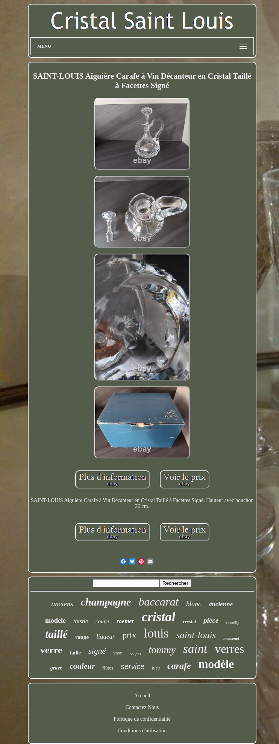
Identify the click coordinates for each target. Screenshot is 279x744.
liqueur (105, 636)
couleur (82, 666)
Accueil (142, 695)
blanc (193, 604)
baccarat (158, 601)
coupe (102, 621)
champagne (106, 602)
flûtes (107, 668)
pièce (210, 620)
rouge (82, 637)
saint (195, 649)
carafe (179, 666)
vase (117, 653)
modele (55, 620)
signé (97, 651)
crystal (189, 621)
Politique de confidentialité (142, 719)
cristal (158, 617)
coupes (135, 653)
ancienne (221, 604)
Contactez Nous (142, 707)
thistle (80, 621)
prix (129, 635)
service (132, 666)
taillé (56, 634)
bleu (156, 668)
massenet (231, 638)
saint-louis (196, 635)
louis (156, 633)
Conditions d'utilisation (142, 730)
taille (75, 653)
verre (51, 650)
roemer (125, 621)
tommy (162, 650)
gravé (56, 668)
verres (229, 649)
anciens (62, 604)
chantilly (232, 623)
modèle (216, 664)
